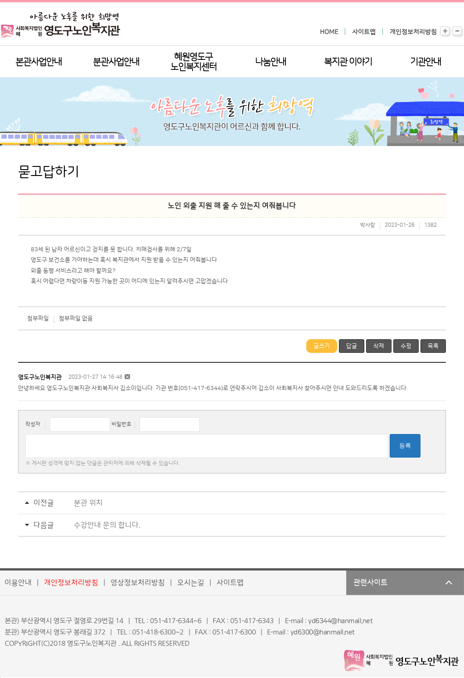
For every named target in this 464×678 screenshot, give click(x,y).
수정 (406, 346)
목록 (433, 346)
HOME (329, 32)
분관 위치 (88, 503)
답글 (351, 346)
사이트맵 (364, 32)
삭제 (378, 346)
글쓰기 (322, 346)
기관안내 (425, 62)
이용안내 (18, 583)
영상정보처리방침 (138, 583)
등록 (405, 445)
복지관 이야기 (348, 62)
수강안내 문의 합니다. (107, 525)
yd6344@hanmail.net (340, 621)
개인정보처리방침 (413, 32)
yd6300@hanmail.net (322, 632)
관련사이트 (370, 583)
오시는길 (190, 583)
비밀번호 (121, 424)
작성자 (32, 424)
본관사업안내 (38, 62)
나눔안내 (270, 62)
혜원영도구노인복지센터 (193, 62)
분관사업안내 (116, 62)
